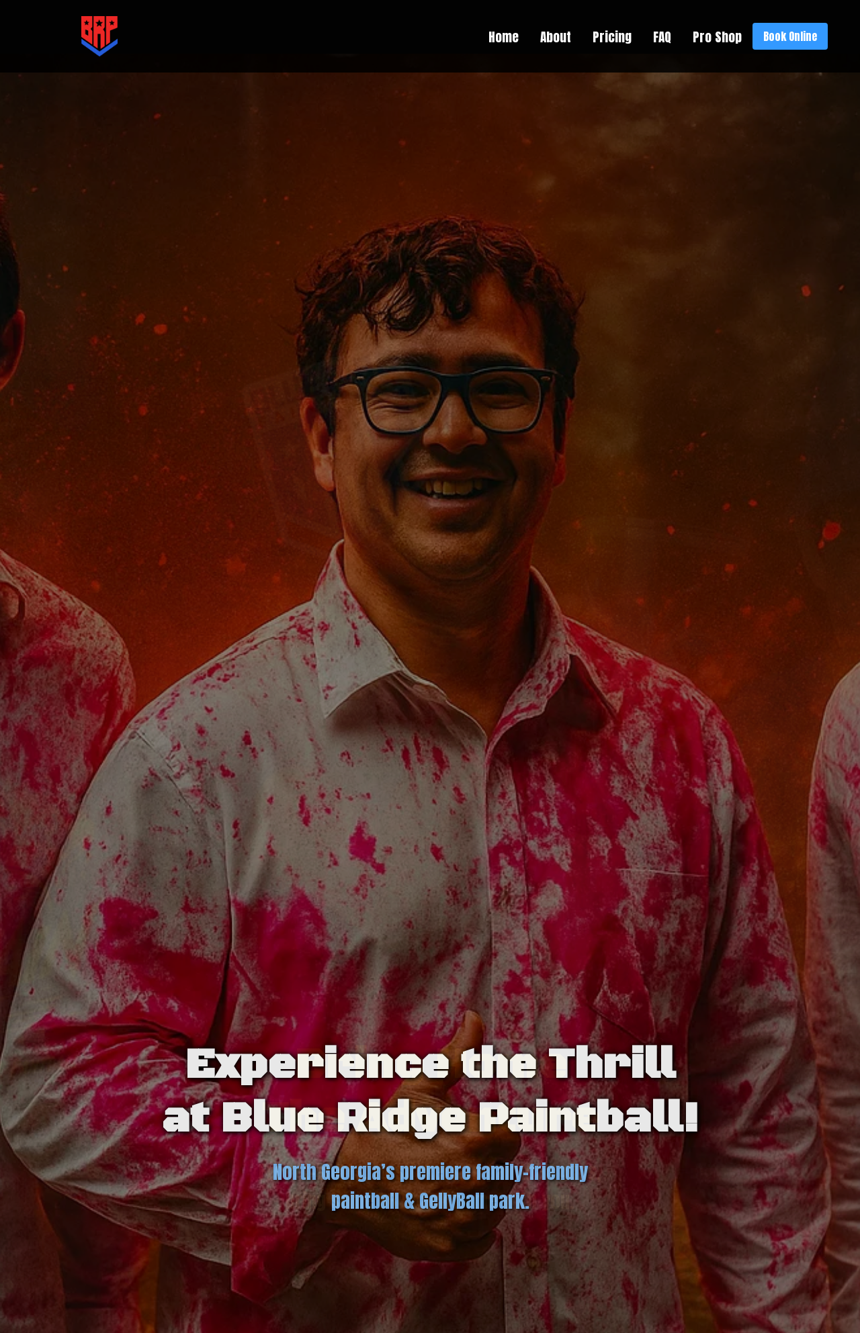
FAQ (662, 36)
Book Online (790, 36)
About (555, 36)
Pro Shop (717, 36)
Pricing (612, 36)
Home (503, 36)
